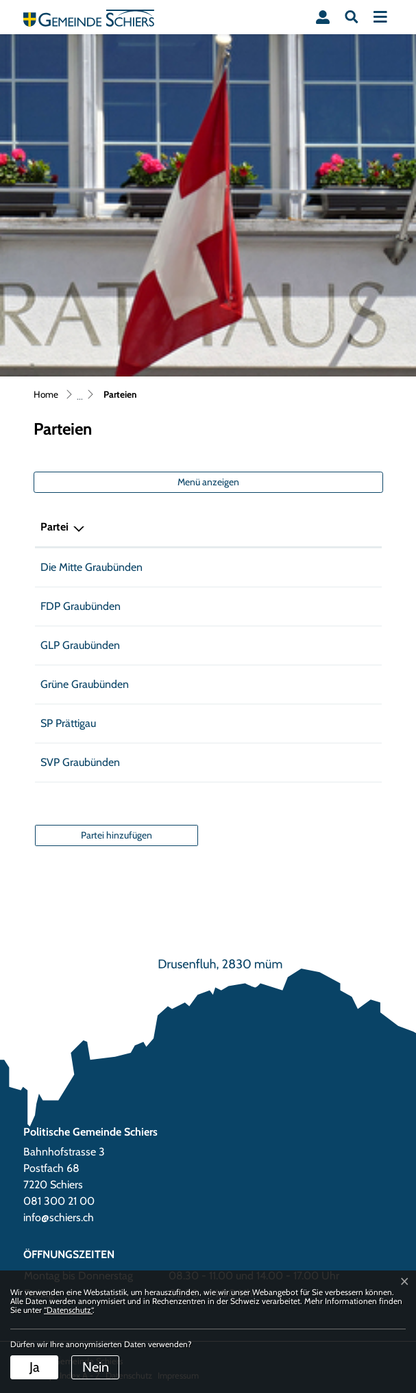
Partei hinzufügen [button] (116, 835)
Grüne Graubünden (84, 684)
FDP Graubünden (80, 606)
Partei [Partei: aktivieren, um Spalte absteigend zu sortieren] (54, 526)
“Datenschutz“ (68, 1310)
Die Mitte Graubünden (91, 567)
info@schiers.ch (58, 1217)
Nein (95, 1367)
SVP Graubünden (80, 762)
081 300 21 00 (59, 1200)
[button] (352, 17)
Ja (34, 1367)
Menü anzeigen (208, 482)
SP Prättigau (68, 723)
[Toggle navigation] (380, 17)
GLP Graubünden (80, 645)
